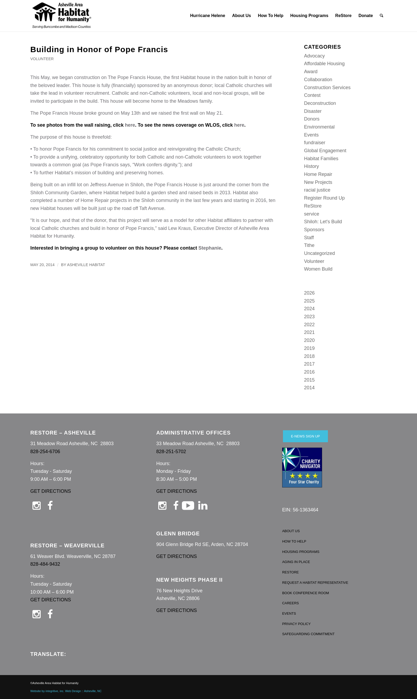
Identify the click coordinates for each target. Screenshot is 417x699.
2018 (309, 356)
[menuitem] (208, 15)
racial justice (317, 190)
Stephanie (209, 248)
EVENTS (289, 613)
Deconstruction (320, 103)
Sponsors (314, 229)
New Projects (318, 182)
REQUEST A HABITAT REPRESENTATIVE (315, 583)
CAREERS (290, 603)
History (311, 166)
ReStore (313, 206)
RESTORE (290, 572)
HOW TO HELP (294, 541)
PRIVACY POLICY (296, 624)
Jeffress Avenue (107, 184)
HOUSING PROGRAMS (300, 552)
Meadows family (195, 101)
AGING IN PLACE (296, 562)
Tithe (309, 245)
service (311, 214)
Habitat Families (321, 158)
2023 (309, 316)
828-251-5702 (171, 451)
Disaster (313, 111)
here (130, 125)
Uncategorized (319, 253)
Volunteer (42, 59)
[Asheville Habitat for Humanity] (61, 15)
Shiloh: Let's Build (323, 221)
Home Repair (318, 174)
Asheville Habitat (86, 265)
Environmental (319, 127)
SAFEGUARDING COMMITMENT (308, 634)
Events (311, 135)
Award (311, 71)
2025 (309, 301)
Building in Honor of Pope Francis (99, 49)
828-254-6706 (45, 451)
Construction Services (327, 87)
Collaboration (318, 79)
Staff (309, 237)
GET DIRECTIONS (50, 491)
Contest (312, 95)
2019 (309, 348)
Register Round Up (324, 198)
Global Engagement (325, 150)
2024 (309, 308)
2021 (309, 332)
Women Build (318, 269)
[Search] (382, 15)
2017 (309, 364)
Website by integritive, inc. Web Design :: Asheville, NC (66, 691)
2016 (309, 372)
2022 (309, 324)
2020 (309, 340)
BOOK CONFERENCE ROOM (305, 593)
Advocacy (314, 56)
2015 (309, 380)
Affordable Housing (324, 63)
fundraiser (314, 142)
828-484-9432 (45, 564)
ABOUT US (291, 531)
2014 (309, 387)
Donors (311, 119)
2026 (309, 293)
